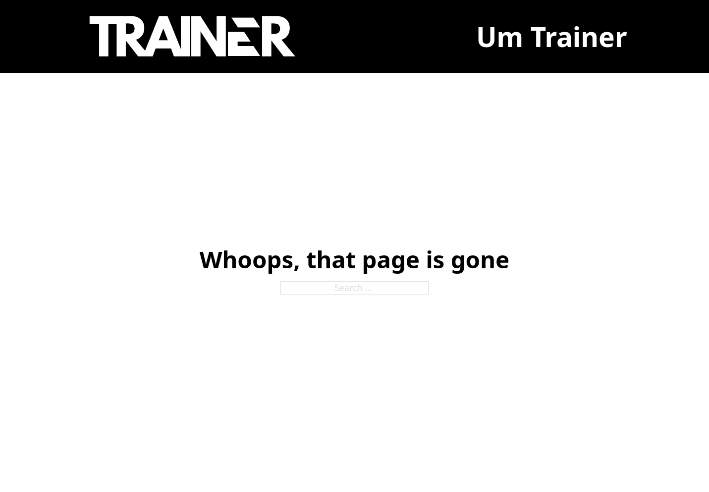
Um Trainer (551, 36)
